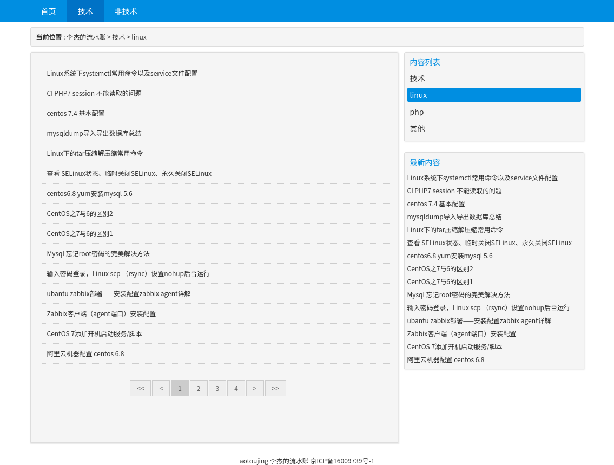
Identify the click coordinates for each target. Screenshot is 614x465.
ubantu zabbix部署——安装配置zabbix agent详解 (119, 293)
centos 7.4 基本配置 (76, 112)
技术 (85, 10)
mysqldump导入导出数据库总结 (94, 132)
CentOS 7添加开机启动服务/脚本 (94, 333)
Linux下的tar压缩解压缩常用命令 (95, 153)
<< (140, 387)
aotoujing (254, 460)
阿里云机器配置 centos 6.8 (85, 353)
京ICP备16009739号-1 (342, 460)
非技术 (126, 10)
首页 (48, 10)
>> (275, 387)
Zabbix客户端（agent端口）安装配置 (101, 313)
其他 (417, 128)
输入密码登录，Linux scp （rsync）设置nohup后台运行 (128, 273)
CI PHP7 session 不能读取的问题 (94, 92)
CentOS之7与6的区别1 (80, 233)
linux (138, 36)
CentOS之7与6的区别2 (80, 213)
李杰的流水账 (86, 36)
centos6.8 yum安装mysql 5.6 (90, 193)
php (417, 111)
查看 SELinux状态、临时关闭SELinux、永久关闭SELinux (129, 173)
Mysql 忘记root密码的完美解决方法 (98, 253)
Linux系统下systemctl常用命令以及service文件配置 (122, 72)
